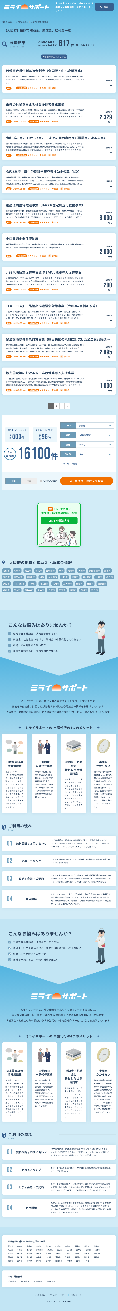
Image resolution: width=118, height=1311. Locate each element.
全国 (78, 1260)
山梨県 (88, 1250)
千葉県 (19, 1250)
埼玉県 (10, 1250)
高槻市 (84, 590)
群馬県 (96, 1246)
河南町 (32, 583)
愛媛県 (77, 1257)
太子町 (107, 570)
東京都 (29, 1250)
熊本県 (29, 1260)
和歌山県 (97, 1253)
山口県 (48, 1257)
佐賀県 (10, 1260)
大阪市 (81, 570)
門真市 (62, 590)
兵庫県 (77, 1253)
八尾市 (17, 570)
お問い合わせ (76, 1295)
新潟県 (50, 1250)
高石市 (94, 590)
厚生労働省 (38, 1281)
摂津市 (75, 577)
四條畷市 (50, 570)
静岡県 (19, 1253)
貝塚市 (51, 590)
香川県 (67, 1257)
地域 (68, 435)
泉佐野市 (44, 583)
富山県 (59, 1250)
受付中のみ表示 (50, 481)
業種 (68, 444)
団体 (29, 481)
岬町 (42, 577)
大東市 (71, 570)
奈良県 (86, 1253)
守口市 (6, 577)
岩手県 (29, 1246)
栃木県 (86, 1246)
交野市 (6, 570)
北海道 (10, 1246)
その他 (86, 1260)
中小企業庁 (25, 1281)
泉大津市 (67, 583)
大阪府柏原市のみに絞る (54, 56)
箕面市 (90, 583)
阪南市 (73, 590)
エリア (68, 425)
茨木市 (17, 590)
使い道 (68, 454)
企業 (13, 481)
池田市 (6, 583)
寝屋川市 (31, 577)
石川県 (69, 1250)
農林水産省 (51, 1281)
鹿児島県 (58, 1260)
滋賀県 (48, 1253)
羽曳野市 (102, 583)
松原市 (99, 577)
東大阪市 (87, 577)
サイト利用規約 (39, 1295)
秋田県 (48, 1246)
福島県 (67, 1246)
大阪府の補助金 (22, 22)
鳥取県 (10, 1257)
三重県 (38, 1253)
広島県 (38, 1257)
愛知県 (29, 1253)
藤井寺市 (29, 590)
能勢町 (6, 590)
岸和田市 (52, 577)
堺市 (61, 570)
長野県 (97, 1250)
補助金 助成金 (7, 22)
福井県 (78, 1250)
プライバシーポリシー (57, 1295)
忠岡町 (64, 577)
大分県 (38, 1260)
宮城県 (38, 1246)
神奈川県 (39, 1250)
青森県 (19, 1246)
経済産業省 (12, 1281)
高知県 (86, 1257)
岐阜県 (10, 1253)
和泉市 (38, 570)
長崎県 (19, 1260)
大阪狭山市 (94, 570)
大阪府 (67, 1253)
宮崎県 (48, 1260)
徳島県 (58, 1257)
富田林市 (18, 577)
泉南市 (56, 583)
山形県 (58, 1246)
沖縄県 (69, 1260)
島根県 (19, 1257)
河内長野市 (19, 583)
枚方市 (109, 577)
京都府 (58, 1253)
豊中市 (41, 590)
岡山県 (29, 1257)
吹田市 (28, 570)
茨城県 (77, 1246)
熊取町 (79, 583)
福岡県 (96, 1257)
